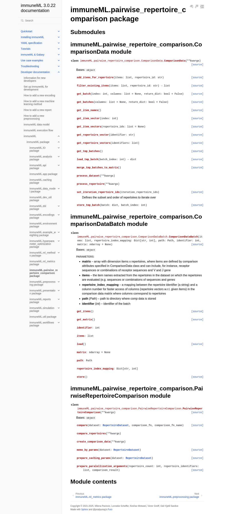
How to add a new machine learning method (39, 103)
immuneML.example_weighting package (43, 234)
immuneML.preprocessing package (42, 283)
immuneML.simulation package (42, 309)
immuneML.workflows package (42, 324)
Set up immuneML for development (36, 88)
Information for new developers (35, 79)
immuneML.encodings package (42, 216)
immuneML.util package (43, 316)
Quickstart (26, 31)
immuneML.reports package (40, 301)
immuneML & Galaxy (32, 54)
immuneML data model (37, 124)
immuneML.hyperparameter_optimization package (42, 244)
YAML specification (31, 42)
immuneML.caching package (41, 181)
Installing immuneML (32, 37)
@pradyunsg (99, 509)
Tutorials (26, 48)
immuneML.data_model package (43, 190)
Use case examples (32, 60)
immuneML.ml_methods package (42, 254)
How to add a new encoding (39, 95)
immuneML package (38, 142)
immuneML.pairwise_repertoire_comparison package (44, 273)
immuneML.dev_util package (41, 199)
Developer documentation (35, 72)
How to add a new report (38, 109)
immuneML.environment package (43, 225)
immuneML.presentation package (42, 292)
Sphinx (84, 509)
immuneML (30, 136)
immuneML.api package (38, 167)
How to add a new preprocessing (34, 117)
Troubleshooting (30, 66)
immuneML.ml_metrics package (42, 263)
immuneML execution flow (38, 130)
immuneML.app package (43, 174)
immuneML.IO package (38, 149)
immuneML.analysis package (41, 158)
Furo (110, 509)
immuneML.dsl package (38, 207)
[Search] (40, 20)
